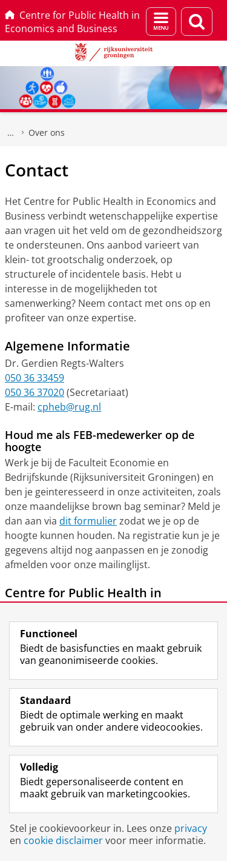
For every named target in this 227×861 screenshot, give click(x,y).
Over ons (46, 132)
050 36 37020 (34, 392)
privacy (190, 828)
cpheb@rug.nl (69, 407)
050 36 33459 (34, 377)
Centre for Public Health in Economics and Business (72, 21)
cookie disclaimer (63, 840)
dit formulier (88, 521)
